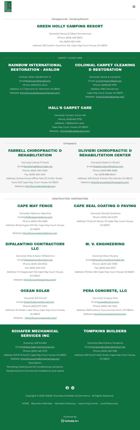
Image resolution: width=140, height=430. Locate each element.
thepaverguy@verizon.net (38, 260)
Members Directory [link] (65, 403)
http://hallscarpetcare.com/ (75, 131)
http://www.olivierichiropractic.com (110, 182)
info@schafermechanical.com (38, 347)
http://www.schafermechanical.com (40, 359)
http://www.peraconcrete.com (109, 314)
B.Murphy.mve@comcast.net (108, 260)
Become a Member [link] (41, 403)
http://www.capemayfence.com (40, 233)
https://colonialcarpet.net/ (110, 96)
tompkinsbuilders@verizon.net (108, 347)
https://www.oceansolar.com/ (41, 318)
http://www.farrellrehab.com (40, 186)
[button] (134, 6)
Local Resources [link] (109, 403)
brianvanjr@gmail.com (38, 81)
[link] (8, 6)
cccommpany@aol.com (109, 81)
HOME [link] (25, 403)
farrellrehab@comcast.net (38, 166)
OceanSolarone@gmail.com (39, 302)
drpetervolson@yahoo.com (108, 166)
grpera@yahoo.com (108, 302)
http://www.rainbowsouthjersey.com (40, 93)
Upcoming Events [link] (88, 403)
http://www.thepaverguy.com (40, 279)
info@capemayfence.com (38, 217)
